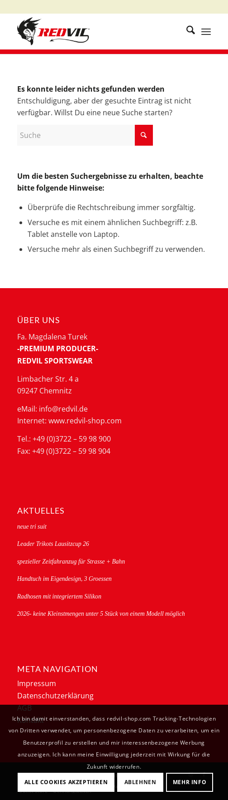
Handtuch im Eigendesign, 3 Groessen (64, 578)
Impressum (36, 683)
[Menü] (206, 31)
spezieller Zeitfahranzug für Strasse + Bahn (71, 561)
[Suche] (186, 31)
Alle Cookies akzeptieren (66, 782)
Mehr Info (189, 782)
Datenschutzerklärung (55, 696)
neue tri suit (32, 526)
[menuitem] (186, 31)
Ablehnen (140, 782)
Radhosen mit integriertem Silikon (59, 596)
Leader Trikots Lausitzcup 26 (53, 543)
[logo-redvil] (94, 31)
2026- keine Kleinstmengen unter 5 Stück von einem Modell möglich (101, 613)
